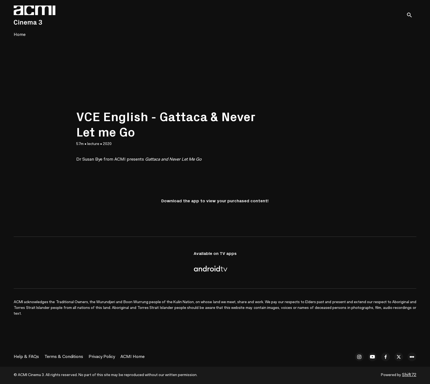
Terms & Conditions (63, 357)
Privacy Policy (102, 357)
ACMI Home (132, 357)
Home (20, 35)
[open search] (411, 15)
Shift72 (409, 375)
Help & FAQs (26, 357)
